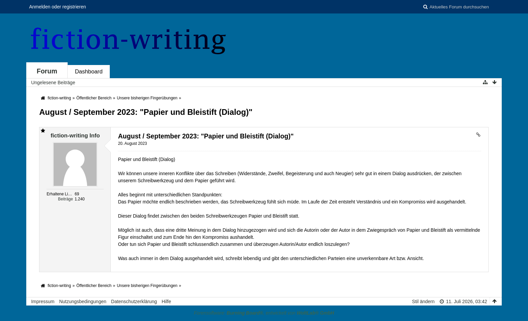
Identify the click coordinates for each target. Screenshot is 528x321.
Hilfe (166, 301)
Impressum (42, 301)
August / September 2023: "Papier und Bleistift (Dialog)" (145, 112)
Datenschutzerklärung (134, 301)
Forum (47, 71)
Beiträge (65, 199)
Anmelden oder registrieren (57, 6)
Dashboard (88, 71)
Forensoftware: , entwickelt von (264, 313)
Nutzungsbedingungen (82, 301)
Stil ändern (423, 301)
